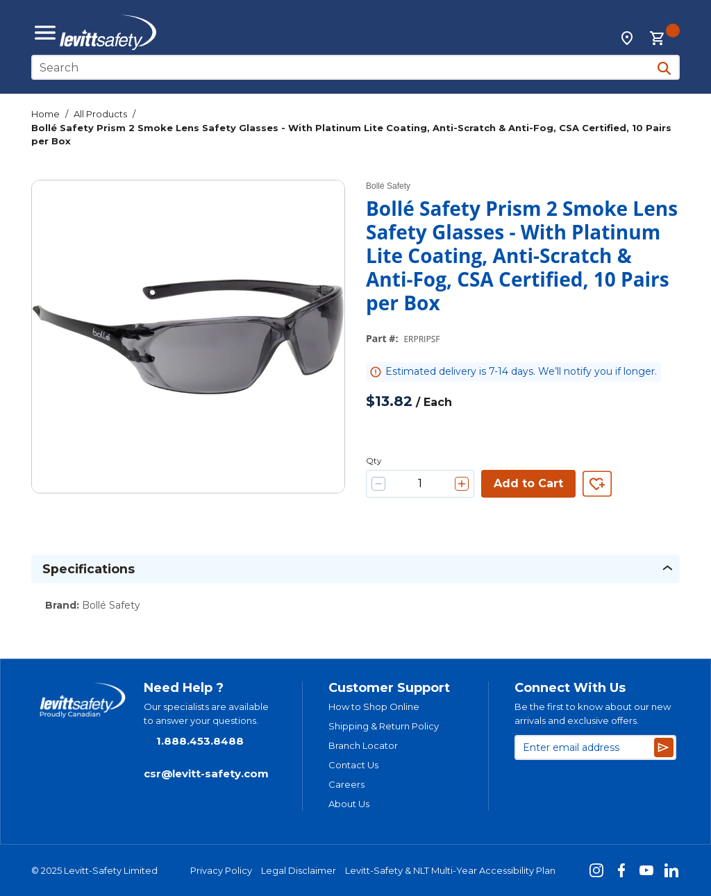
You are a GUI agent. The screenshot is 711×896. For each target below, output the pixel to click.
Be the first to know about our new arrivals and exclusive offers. (593, 713)
